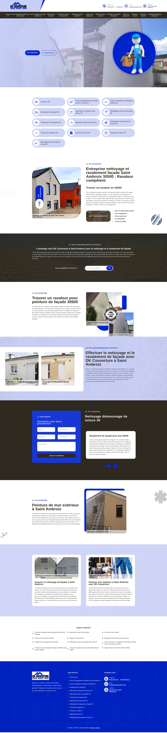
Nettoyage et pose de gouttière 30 (80, 694)
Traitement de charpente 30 (78, 697)
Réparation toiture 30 (76, 714)
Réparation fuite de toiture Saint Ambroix (116, 638)
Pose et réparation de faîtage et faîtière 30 (83, 684)
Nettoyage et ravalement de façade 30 (81, 704)
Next (115, 466)
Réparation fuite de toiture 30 (78, 700)
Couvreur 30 (73, 677)
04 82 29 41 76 (110, 7)
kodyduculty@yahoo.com (135, 7)
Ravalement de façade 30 (77, 687)
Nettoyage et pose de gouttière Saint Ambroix (83, 642)
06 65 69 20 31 (119, 7)
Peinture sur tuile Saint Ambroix (44, 638)
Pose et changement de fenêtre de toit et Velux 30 (85, 680)
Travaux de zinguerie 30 (77, 707)
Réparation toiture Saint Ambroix (79, 632)
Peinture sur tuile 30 (76, 710)
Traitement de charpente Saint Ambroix (46, 642)
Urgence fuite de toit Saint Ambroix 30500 (117, 648)
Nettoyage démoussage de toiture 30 (81, 717)
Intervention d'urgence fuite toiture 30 (81, 690)
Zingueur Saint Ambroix (77, 638)
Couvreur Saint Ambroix (111, 632)
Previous (108, 466)
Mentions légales (95, 728)
